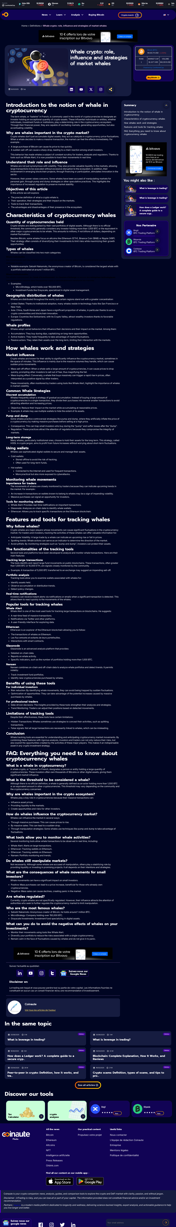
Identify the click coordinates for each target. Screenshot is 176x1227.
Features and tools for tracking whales (143, 127)
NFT (48, 1150)
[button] (166, 105)
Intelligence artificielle (58, 1155)
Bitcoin (50, 1135)
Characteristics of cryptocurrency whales (144, 118)
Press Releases (54, 1160)
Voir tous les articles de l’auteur (40, 1010)
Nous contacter (118, 1135)
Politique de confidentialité (124, 1155)
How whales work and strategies (140, 122)
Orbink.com (52, 1165)
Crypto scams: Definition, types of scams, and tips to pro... (128, 1074)
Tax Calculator (16, 1114)
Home (24, 25)
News (46, 14)
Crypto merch (130, 15)
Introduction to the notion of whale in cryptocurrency (143, 113)
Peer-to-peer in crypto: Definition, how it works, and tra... (42, 1074)
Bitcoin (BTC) (152, 50)
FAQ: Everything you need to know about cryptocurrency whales (145, 133)
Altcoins (50, 1145)
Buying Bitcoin (96, 14)
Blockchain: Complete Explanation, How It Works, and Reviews (129, 1057)
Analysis (77, 14)
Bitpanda (147, 1106)
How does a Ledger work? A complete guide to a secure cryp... (152, 214)
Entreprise (115, 1145)
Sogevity (18, 1205)
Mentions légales (119, 1150)
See (117, 1113)
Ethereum (51, 1140)
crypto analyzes (57, 1114)
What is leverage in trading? (152, 189)
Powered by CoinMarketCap (153, 68)
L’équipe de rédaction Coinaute (127, 1140)
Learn (61, 14)
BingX (103, 1106)
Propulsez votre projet (90, 1135)
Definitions (35, 25)
